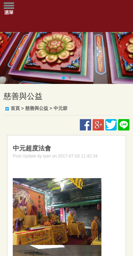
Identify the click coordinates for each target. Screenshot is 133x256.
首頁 (15, 108)
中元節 (60, 108)
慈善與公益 (36, 108)
